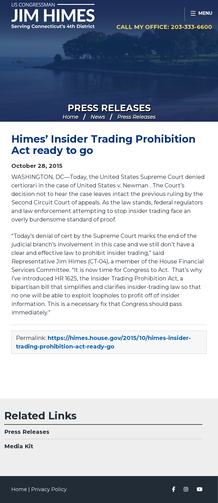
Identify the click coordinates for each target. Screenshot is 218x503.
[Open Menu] (201, 14)
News (98, 117)
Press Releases (109, 107)
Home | (21, 489)
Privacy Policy (49, 489)
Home (70, 117)
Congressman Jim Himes (63, 16)
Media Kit (18, 446)
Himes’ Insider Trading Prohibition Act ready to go (103, 145)
